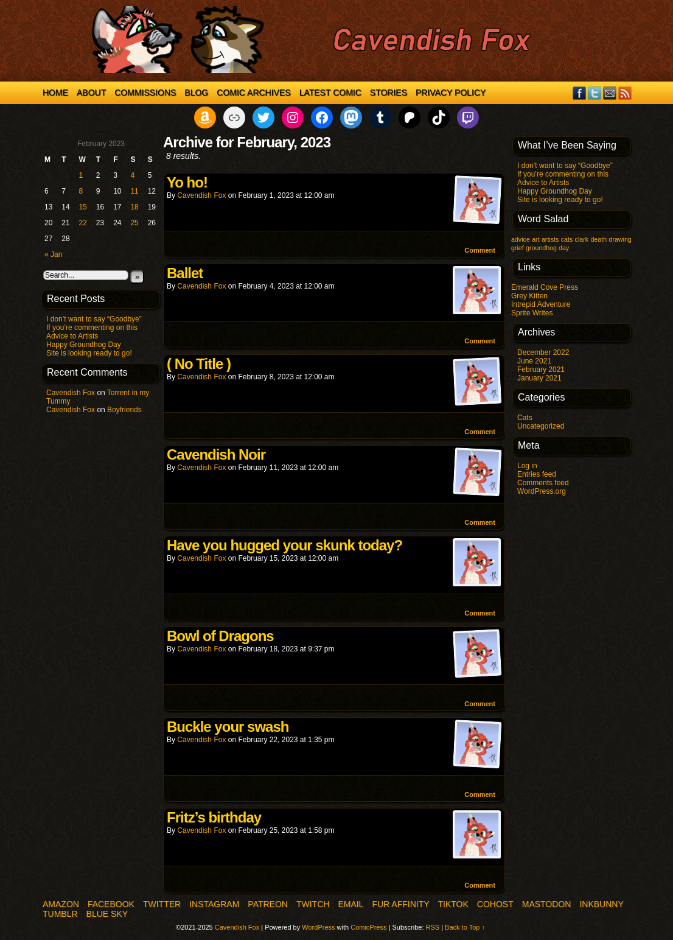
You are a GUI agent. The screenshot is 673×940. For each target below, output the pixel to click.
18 (134, 207)
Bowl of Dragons (220, 636)
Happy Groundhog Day (83, 344)
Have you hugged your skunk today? (284, 545)
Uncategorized (540, 426)
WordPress (318, 927)
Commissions (145, 92)
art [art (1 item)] (535, 239)
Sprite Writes (532, 313)
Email (610, 92)
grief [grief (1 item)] (517, 247)
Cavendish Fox (70, 392)
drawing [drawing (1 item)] (619, 239)
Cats (524, 417)
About (91, 92)
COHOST (495, 904)
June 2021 (534, 361)
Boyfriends (124, 409)
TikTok (453, 904)
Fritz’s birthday (214, 817)
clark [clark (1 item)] (582, 239)
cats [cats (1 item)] (567, 239)
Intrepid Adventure (540, 304)
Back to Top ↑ (465, 927)
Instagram (214, 904)
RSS (625, 92)
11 (134, 191)
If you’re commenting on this (92, 327)
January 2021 (539, 378)
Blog (196, 92)
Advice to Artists (72, 336)
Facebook (579, 92)
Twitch (312, 904)
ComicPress (368, 927)
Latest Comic (330, 92)
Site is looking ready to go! (89, 353)
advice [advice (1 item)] (520, 239)
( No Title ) (199, 364)
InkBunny (601, 904)
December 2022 (543, 352)
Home (55, 92)
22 (83, 223)
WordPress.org (541, 491)
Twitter (594, 92)
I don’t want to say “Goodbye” (94, 319)
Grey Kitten (529, 296)
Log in (527, 465)
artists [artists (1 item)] (550, 239)
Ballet (185, 273)
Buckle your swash (227, 726)
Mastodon (546, 904)
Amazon (61, 904)
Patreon (268, 904)
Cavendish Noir (216, 454)
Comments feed (543, 483)
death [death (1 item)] (598, 239)
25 (134, 223)
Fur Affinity (400, 904)
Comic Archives (253, 92)
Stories (388, 92)
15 (83, 207)
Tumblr (60, 914)
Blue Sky (107, 914)
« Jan (53, 254)
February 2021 (541, 369)
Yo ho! (187, 182)
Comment (479, 250)
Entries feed (536, 474)
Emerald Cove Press (544, 287)
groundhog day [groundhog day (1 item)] (547, 247)
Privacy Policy (451, 92)
